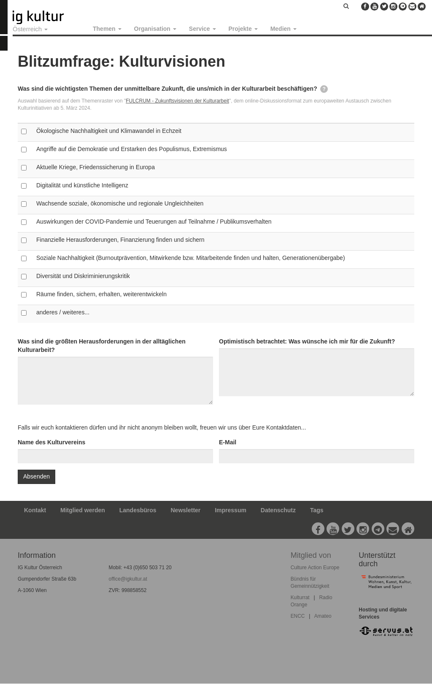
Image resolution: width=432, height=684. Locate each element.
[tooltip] (324, 89)
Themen (107, 28)
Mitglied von (311, 555)
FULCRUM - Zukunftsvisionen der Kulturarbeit (177, 101)
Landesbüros (138, 510)
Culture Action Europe (315, 567)
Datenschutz (278, 510)
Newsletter (186, 510)
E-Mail (227, 442)
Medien (283, 28)
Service (202, 28)
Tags (317, 510)
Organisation (155, 28)
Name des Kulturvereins (51, 442)
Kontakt (35, 510)
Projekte (243, 28)
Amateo (323, 616)
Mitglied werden (82, 510)
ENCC (298, 616)
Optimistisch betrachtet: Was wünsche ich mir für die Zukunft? (307, 341)
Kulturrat (300, 597)
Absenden (36, 476)
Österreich (30, 28)
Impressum (230, 510)
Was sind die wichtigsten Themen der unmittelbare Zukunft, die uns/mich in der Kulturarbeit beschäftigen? (173, 89)
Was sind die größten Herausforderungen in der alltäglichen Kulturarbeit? (102, 345)
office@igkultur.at (128, 579)
